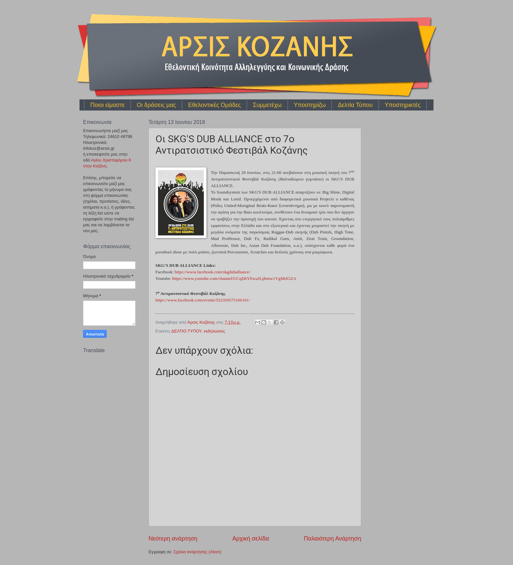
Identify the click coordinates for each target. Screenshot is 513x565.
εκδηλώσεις (214, 331)
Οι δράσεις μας (156, 105)
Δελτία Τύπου (355, 105)
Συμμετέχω (267, 105)
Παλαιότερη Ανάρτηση (332, 538)
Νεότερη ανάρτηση (173, 538)
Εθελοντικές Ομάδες (214, 105)
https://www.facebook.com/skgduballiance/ (212, 271)
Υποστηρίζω (310, 105)
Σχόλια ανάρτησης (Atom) (197, 551)
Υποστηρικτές (402, 105)
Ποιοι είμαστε (107, 105)
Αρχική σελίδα (250, 538)
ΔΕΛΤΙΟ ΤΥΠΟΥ (186, 331)
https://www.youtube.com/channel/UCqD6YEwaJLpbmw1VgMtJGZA (234, 278)
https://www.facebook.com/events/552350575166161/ (202, 300)
